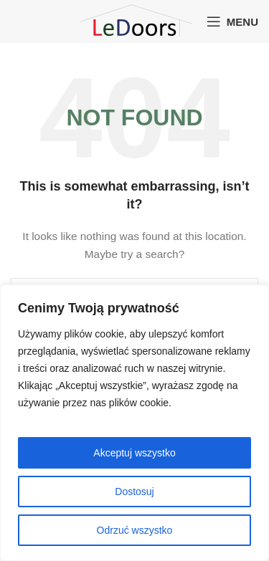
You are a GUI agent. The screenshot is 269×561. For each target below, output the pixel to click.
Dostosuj (134, 491)
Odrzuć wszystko (135, 530)
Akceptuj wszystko (134, 453)
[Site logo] (133, 21)
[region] (134, 422)
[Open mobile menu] (232, 21)
